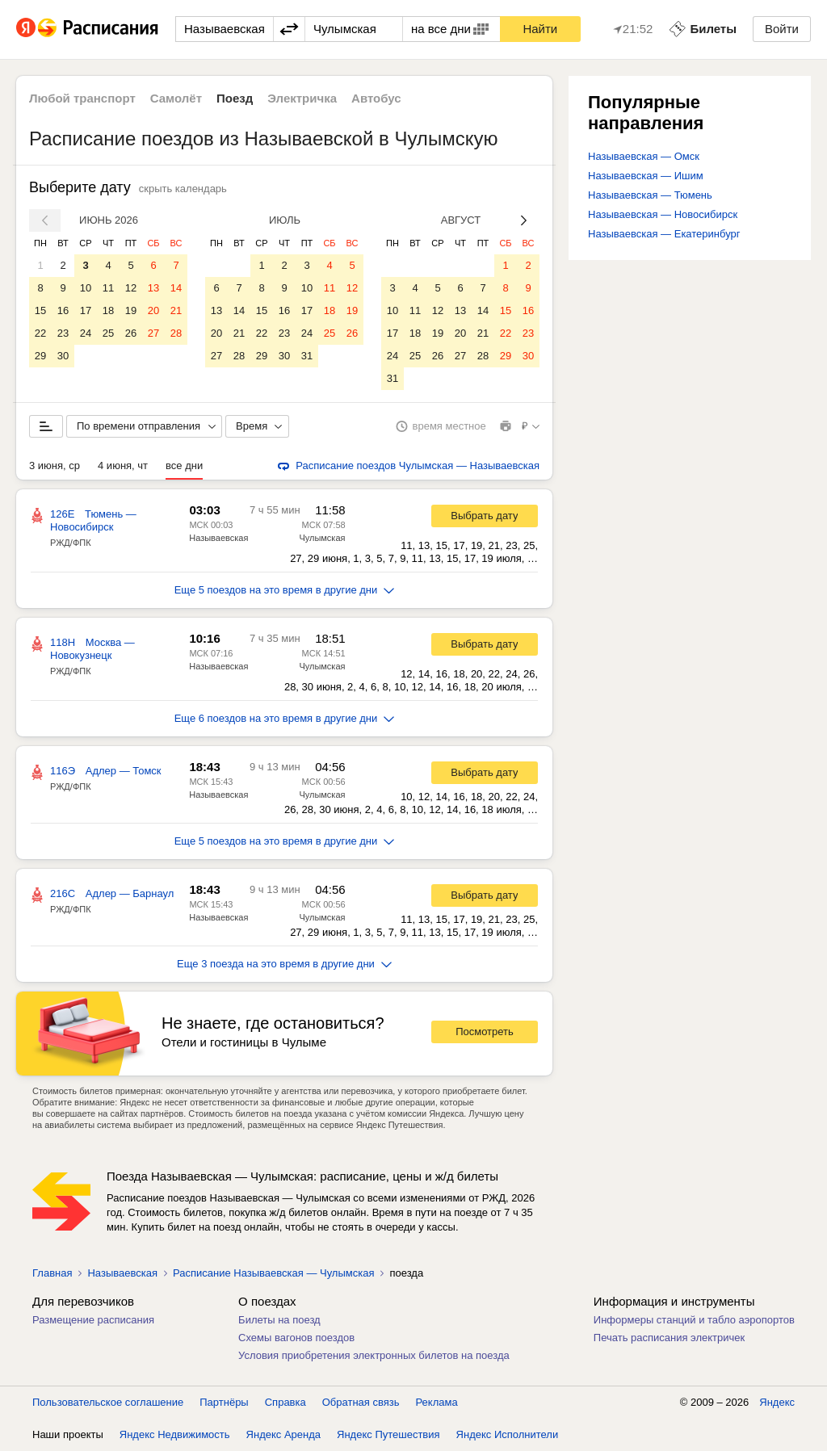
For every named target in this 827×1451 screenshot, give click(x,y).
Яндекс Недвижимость (175, 1434)
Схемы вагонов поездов (296, 1337)
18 (108, 310)
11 (108, 288)
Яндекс (777, 1402)
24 (85, 333)
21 (176, 310)
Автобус (376, 98)
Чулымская (322, 538)
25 (108, 333)
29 (40, 356)
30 (63, 356)
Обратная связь (361, 1402)
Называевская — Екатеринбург (664, 234)
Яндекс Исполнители (507, 1434)
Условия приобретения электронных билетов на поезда (374, 1355)
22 (40, 333)
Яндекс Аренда (283, 1434)
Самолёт (176, 98)
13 (153, 288)
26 (130, 333)
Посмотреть (484, 1031)
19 (130, 310)
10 (85, 288)
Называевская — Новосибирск (662, 214)
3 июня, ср (54, 465)
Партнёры (223, 1402)
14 (176, 288)
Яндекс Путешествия (388, 1434)
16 (63, 310)
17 (85, 310)
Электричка (302, 98)
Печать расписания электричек (669, 1337)
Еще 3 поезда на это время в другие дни (284, 964)
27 (153, 333)
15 (40, 310)
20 (153, 310)
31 (307, 356)
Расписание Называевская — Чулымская (274, 1273)
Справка (285, 1402)
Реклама (437, 1402)
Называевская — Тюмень (650, 195)
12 (130, 288)
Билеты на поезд (279, 1320)
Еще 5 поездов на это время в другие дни (284, 590)
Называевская (218, 538)
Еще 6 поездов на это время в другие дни (284, 718)
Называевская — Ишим (645, 176)
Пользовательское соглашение (107, 1402)
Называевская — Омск (643, 156)
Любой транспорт (82, 98)
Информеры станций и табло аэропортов (694, 1320)
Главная (52, 1273)
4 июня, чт (123, 465)
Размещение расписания (93, 1320)
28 (176, 333)
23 (63, 333)
